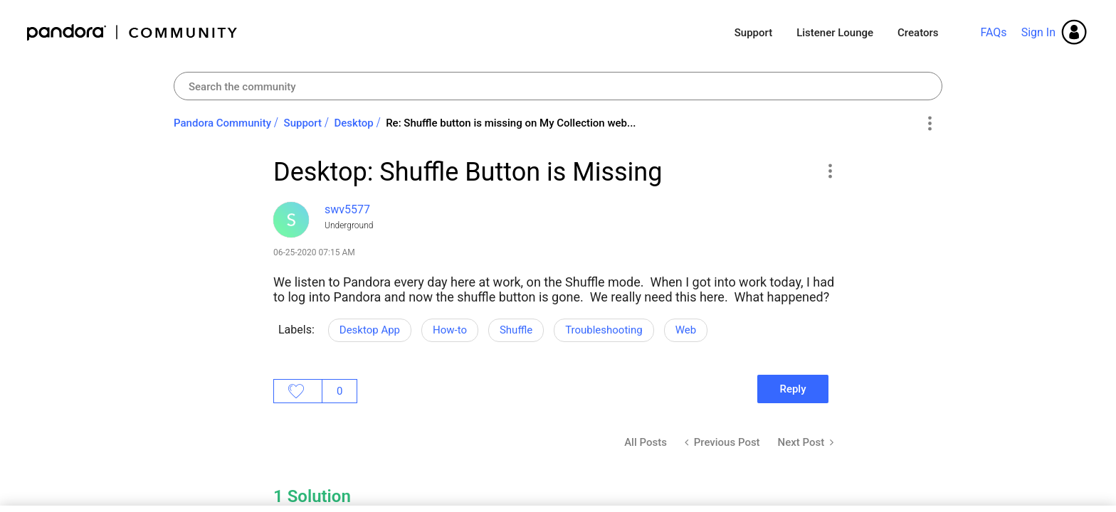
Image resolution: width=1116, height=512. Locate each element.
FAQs (993, 32)
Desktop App (369, 330)
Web (685, 330)
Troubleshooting (604, 330)
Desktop (354, 123)
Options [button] (929, 123)
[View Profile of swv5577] (347, 209)
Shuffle (516, 330)
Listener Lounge (834, 32)
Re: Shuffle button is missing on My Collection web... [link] (511, 123)
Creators (917, 32)
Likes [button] (298, 391)
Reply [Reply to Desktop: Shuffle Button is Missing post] (792, 389)
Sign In (1038, 32)
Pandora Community (133, 32)
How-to (450, 330)
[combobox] (558, 86)
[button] (829, 170)
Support (753, 32)
